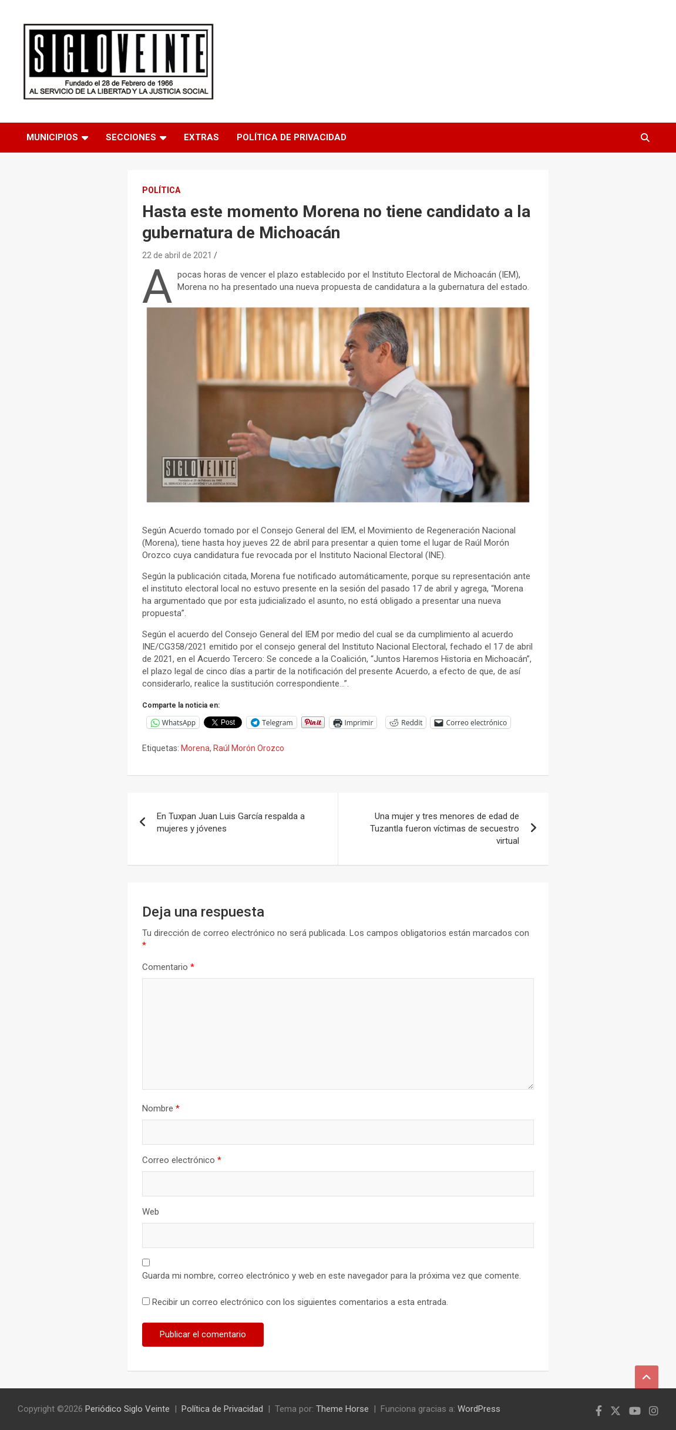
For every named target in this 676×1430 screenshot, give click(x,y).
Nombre (161, 1108)
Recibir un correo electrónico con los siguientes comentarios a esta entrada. (300, 1302)
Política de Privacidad (292, 137)
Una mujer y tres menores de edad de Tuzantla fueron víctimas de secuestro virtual (444, 828)
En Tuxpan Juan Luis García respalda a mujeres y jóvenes (231, 822)
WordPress (479, 1409)
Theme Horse (342, 1409)
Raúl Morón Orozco (248, 748)
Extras (201, 137)
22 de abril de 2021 (177, 255)
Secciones (131, 137)
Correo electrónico (181, 1160)
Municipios (52, 137)
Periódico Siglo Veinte (127, 1409)
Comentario (168, 967)
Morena (195, 748)
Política (161, 190)
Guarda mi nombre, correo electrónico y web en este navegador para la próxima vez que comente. (331, 1275)
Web (150, 1211)
